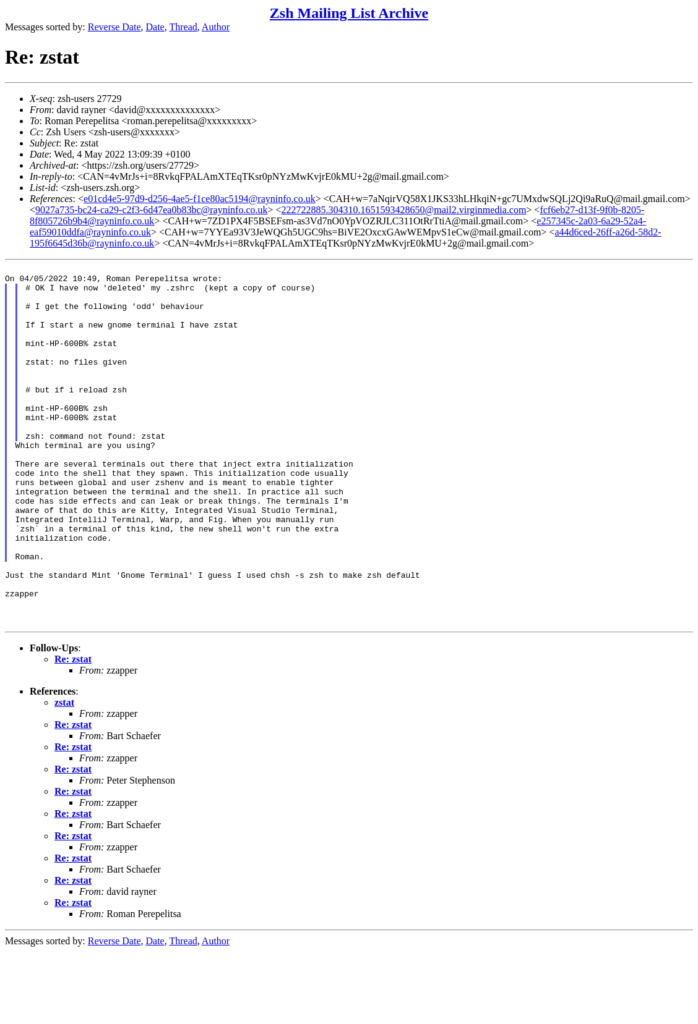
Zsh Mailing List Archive (349, 13)
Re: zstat (73, 731)
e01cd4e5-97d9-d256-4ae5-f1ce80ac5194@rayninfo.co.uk (200, 198)
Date (155, 27)
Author (216, 27)
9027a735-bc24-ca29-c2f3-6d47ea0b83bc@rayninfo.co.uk (151, 210)
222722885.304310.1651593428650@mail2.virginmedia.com (404, 210)
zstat (64, 774)
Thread (183, 27)
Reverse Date (114, 27)
